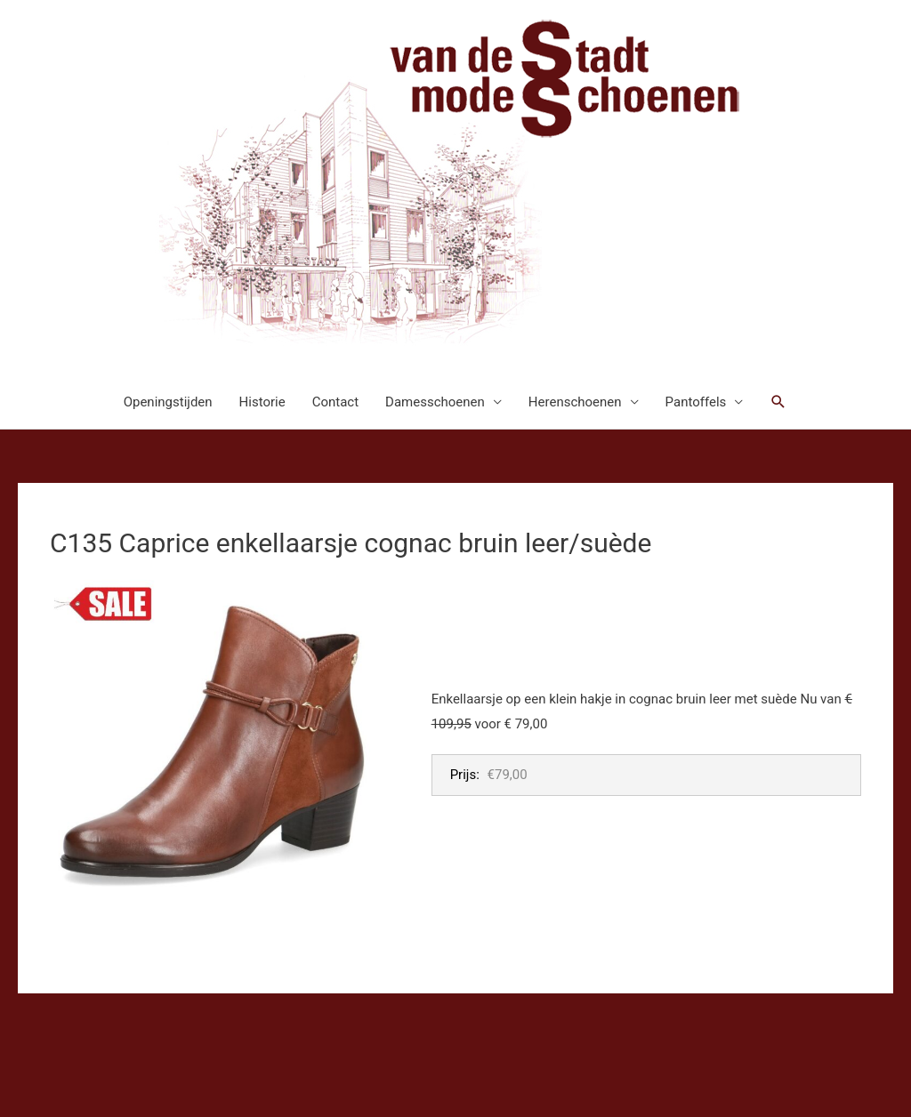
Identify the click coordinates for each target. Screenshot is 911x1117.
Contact (335, 402)
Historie (262, 402)
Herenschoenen (575, 402)
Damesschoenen (435, 402)
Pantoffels (696, 402)
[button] (778, 402)
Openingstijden (168, 402)
